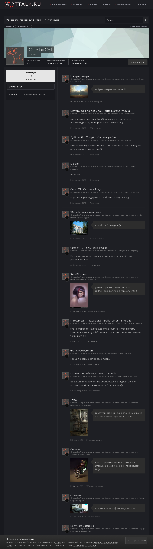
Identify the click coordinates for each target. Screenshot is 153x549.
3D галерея (85, 405)
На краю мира (79, 76)
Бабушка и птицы (82, 525)
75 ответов (94, 391)
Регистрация (52, 20)
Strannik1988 (115, 166)
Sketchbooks (129, 113)
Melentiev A (114, 353)
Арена (106, 4)
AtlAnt (141, 498)
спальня (76, 495)
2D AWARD (77, 82)
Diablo (74, 163)
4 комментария (94, 440)
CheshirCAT (75, 79)
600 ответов (95, 128)
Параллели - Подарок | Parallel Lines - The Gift (100, 320)
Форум (93, 4)
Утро (73, 399)
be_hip (112, 323)
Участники (126, 353)
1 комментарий (93, 517)
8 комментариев (97, 239)
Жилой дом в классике (85, 212)
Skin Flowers (78, 274)
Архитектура (83, 217)
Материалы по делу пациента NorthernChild (100, 110)
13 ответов (94, 180)
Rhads (141, 79)
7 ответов (94, 203)
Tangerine (113, 140)
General (75, 449)
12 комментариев (94, 486)
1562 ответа (93, 364)
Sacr (111, 251)
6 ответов (92, 341)
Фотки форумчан (81, 350)
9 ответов (94, 154)
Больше (142, 4)
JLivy (111, 192)
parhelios (74, 405)
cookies (58, 542)
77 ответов (94, 265)
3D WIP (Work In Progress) (127, 192)
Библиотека (124, 4)
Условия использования (84, 545)
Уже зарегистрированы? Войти (23, 20)
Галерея (78, 4)
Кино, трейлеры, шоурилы (129, 323)
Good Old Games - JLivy (85, 189)
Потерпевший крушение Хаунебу (93, 373)
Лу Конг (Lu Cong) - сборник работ (93, 137)
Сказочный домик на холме (89, 247)
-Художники (125, 140)
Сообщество (59, 4)
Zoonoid (73, 455)
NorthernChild (115, 113)
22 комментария (93, 102)
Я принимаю (137, 540)
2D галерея (90, 280)
